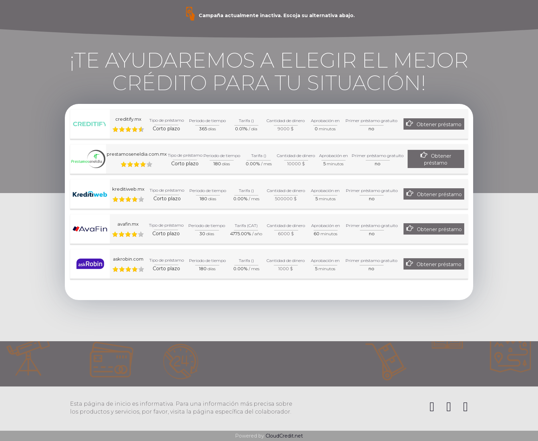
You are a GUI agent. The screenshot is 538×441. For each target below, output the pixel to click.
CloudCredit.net (284, 436)
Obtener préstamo (439, 124)
